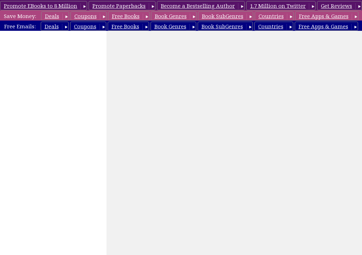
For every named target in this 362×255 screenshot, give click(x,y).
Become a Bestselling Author (198, 5)
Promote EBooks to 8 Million (40, 5)
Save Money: (20, 15)
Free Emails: (20, 26)
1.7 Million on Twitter (278, 5)
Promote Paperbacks (119, 5)
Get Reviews (336, 5)
